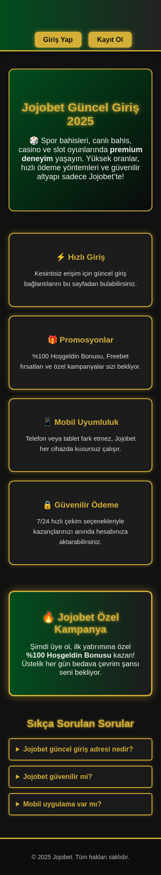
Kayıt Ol (110, 39)
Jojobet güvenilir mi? (57, 776)
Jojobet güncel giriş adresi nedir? (78, 749)
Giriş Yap (58, 39)
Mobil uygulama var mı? (62, 804)
